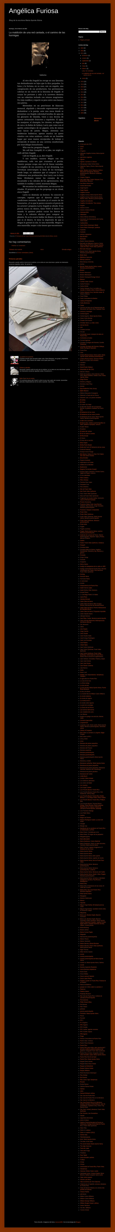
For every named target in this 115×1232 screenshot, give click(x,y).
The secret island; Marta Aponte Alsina (91, 1144)
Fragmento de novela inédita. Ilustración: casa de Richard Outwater (92, 498)
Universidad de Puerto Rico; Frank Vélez (92, 1166)
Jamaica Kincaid (85, 599)
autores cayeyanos (85, 234)
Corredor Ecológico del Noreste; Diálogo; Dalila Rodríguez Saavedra (92, 347)
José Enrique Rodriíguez (87, 638)
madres (82, 815)
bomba (82, 264)
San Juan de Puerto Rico (87, 1095)
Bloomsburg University (86, 262)
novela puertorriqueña (86, 956)
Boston (82, 270)
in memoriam (84, 581)
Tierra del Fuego (85, 1150)
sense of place (84, 1120)
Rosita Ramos (84, 1084)
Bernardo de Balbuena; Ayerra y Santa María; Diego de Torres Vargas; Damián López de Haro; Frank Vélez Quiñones (91, 245)
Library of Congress (86, 730)
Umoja (82, 1162)
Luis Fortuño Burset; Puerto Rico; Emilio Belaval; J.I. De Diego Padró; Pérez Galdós (93, 796)
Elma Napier (83, 443)
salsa (81, 1091)
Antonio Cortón (84, 207)
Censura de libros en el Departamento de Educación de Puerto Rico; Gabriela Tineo (92, 308)
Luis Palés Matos (85, 813)
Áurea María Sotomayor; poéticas (90, 227)
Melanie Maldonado (86, 898)
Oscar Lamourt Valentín (87, 976)
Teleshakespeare (85, 1137)
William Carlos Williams (87, 1198)
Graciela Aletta (84, 547)
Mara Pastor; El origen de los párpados (91, 834)
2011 (82, 105)
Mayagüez (83, 896)
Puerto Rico (83, 1045)
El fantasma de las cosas (22, 236)
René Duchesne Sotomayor (88, 1073)
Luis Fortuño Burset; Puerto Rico (89, 790)
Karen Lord (83, 672)
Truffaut (82, 1159)
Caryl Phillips (84, 296)
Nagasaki (83, 934)
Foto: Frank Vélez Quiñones (88, 493)
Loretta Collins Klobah (86, 778)
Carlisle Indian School (86, 281)
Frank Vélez (83, 512)
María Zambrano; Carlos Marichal (90, 841)
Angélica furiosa (85, 192)
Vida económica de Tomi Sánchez (90, 1182)
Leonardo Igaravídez (86, 720)
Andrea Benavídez (85, 185)
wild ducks (83, 1194)
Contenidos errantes (86, 338)
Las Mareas (83, 714)
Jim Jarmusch (84, 624)
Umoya (82, 1164)
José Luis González (86, 640)
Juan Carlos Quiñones (86, 647)
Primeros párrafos (15, 259)
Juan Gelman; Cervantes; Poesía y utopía (92, 659)
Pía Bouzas (83, 1004)
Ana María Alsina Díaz (86, 183)
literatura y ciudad (85, 761)
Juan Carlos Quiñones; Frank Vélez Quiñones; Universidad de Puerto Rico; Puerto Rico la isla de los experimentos (91, 655)
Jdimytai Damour (85, 616)
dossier (82, 386)
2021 (82, 53)
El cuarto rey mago (85, 404)
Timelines (83, 1153)
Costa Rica (83, 350)
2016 (82, 92)
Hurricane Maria (85, 579)
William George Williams (87, 1201)
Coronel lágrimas (85, 340)
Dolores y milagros (85, 382)
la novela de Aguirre (86, 698)
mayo (84, 66)
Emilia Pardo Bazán (86, 445)
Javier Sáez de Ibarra (86, 601)
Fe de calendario (85, 475)
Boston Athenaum (85, 272)
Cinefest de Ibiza (85, 329)
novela (55, 236)
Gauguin (82, 545)
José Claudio (84, 633)
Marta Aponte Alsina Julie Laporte (90, 856)
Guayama (83, 562)
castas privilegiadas (86, 301)
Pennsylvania (84, 1000)
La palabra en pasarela (26, 357)
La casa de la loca (85, 681)
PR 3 (81, 1020)
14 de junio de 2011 (86, 144)
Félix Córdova (84, 477)
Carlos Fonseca (84, 284)
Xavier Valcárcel (85, 1205)
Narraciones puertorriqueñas (88, 936)
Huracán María (84, 576)
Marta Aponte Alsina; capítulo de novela (92, 858)
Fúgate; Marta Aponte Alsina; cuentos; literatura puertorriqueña (91, 532)
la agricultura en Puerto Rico (88, 678)
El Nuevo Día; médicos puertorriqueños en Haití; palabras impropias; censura (92, 423)
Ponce (82, 1016)
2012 (82, 102)
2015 (82, 94)
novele (82, 965)
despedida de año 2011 (87, 369)
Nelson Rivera (84, 939)
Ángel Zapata (84, 190)
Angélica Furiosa (33, 10)
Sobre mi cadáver (85, 1130)
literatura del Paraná (86, 748)
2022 (82, 50)
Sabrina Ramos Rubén (87, 1086)
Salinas (82, 1089)
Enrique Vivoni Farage (86, 452)
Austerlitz (83, 230)
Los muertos (83, 785)
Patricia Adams (84, 991)
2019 (82, 84)
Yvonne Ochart (84, 1210)
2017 (82, 89)
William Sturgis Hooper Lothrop (89, 1203)
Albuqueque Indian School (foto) (89, 164)
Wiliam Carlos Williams (87, 1196)
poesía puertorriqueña (86, 1011)
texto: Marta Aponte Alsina (88, 1139)
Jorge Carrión (84, 631)
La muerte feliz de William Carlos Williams (92, 694)
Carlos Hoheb (84, 286)
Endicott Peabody (85, 449)
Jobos (82, 626)
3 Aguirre (82, 151)
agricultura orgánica (86, 157)
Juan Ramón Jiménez (86, 665)
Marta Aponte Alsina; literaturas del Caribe (92, 872)
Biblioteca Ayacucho (86, 257)
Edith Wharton (84, 391)
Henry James (84, 564)
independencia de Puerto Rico (89, 585)
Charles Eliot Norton (86, 320)
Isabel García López (86, 588)
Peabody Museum (85, 994)
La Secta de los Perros (87, 707)
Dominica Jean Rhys (86, 384)
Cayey (82, 305)
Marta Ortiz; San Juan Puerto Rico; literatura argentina (90, 890)
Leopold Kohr (84, 722)
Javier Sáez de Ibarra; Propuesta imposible (92, 611)
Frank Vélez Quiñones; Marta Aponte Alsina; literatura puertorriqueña (91, 517)
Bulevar (82, 279)
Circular (82, 332)
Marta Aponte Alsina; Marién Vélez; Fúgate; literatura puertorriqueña (93, 875)
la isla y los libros (85, 691)
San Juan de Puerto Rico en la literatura (92, 1098)
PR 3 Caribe (83, 1027)
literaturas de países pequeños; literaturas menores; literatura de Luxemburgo (92, 768)
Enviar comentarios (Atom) (25, 252)
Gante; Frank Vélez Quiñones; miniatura (92, 543)
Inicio (42, 249)
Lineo (81, 741)
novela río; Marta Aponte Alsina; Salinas (92, 962)
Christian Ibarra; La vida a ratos (89, 323)
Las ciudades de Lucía (86, 712)
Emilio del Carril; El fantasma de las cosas (92, 447)
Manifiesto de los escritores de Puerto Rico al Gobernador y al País (92, 829)
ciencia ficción (84, 325)
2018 (82, 87)
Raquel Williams (85, 1070)
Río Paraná (83, 1077)
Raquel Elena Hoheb (86, 1061)
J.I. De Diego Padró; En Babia (89, 594)
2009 (82, 110)
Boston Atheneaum (85, 275)
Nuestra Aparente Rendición (88, 967)
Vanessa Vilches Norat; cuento (89, 1171)
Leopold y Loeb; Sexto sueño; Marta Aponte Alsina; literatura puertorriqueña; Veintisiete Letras (93, 726)
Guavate (82, 559)
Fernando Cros (84, 484)
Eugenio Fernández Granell (88, 469)
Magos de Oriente (85, 817)
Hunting (82, 574)
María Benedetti (85, 839)
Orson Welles (84, 974)
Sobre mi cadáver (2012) (87, 1132)
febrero (84, 68)
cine (81, 327)
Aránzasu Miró (84, 212)
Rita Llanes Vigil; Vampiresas (88, 1079)
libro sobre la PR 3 (85, 736)
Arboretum (83, 214)
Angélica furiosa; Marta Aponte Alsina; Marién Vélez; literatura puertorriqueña (91, 197)
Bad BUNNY (84, 236)
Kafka (82, 670)
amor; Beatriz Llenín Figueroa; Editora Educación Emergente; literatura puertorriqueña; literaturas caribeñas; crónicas (91, 172)
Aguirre (82, 159)
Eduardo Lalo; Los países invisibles (90, 397)
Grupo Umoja (84, 557)
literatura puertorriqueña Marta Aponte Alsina (41, 236)
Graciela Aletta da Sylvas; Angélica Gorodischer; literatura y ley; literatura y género (91, 551)
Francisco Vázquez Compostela (89, 510)
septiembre (85, 61)
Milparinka (83, 913)
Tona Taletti (83, 1155)
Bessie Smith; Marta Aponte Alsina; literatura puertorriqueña (90, 252)
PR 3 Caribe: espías (86, 1031)
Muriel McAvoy (84, 927)
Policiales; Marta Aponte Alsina (89, 1013)
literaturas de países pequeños (89, 765)
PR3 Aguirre (83, 1034)
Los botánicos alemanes (87, 780)
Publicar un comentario (18, 245)
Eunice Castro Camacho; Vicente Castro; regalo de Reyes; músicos (92, 472)
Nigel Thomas (84, 949)
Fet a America (84, 487)
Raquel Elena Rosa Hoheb (88, 1064)
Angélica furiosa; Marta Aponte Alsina (91, 195)
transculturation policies (87, 1157)
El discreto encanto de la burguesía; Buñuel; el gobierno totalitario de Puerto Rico (92, 408)
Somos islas (83, 1134)
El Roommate (84, 436)
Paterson (82, 989)
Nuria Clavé (83, 971)
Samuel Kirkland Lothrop (87, 1093)
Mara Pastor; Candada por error (89, 832)
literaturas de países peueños (89, 771)
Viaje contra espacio (86, 1177)
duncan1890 (59, 1222)
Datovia (82, 365)
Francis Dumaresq (85, 502)
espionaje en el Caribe (86, 462)
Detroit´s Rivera (84, 372)
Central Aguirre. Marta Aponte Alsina (91, 316)
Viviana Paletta (84, 1192)
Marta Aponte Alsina (86, 853)
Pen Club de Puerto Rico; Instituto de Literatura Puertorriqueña (91, 996)
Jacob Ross (83, 597)
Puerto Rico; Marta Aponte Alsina (90, 1059)
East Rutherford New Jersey (88, 388)
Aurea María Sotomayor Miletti (89, 225)
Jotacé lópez (84, 645)
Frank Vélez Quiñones (86, 514)
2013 (82, 100)
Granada (82, 555)
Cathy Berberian (85, 303)
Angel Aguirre (84, 188)
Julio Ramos (83, 668)
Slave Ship (83, 1128)
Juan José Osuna (85, 663)
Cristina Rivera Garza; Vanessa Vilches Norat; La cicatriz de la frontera (91, 359)
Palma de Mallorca (85, 984)
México (82, 900)
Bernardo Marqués (85, 249)
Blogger (78, 1222)
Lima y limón (84, 739)
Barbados (83, 239)
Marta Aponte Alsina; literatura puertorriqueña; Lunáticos (89, 868)
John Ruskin (83, 629)
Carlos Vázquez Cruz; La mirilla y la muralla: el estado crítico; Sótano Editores (92, 289)
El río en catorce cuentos (87, 433)
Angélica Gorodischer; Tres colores (90, 203)
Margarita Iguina (85, 836)
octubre (84, 58)
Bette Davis (83, 255)
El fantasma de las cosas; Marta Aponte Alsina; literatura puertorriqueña (92, 417)
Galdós (82, 540)
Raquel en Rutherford (86, 1066)
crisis (81, 352)
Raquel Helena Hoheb (86, 1068)
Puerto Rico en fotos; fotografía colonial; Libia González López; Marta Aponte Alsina (92, 1053)
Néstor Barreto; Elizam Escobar (89, 943)
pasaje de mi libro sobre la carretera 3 (91, 987)
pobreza (82, 1009)
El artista (82, 400)
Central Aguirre (84, 313)
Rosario (82, 1082)
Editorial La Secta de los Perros (89, 395)
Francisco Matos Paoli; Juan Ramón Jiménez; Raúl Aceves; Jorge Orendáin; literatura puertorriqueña (92, 505)
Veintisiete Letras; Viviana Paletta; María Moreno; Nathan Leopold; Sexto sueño (92, 1174)
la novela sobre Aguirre (87, 703)
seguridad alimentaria (86, 1118)
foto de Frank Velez (86, 489)
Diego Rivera (84, 379)
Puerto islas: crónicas (86, 1041)
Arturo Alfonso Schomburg (88, 217)
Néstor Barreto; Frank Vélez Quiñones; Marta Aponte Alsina (91, 946)
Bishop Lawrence (85, 259)
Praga (82, 1036)
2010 (82, 107)
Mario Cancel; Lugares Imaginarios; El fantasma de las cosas (91, 848)
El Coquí (82, 402)
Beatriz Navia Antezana (87, 241)
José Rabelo (84, 642)
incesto (82, 583)
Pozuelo (82, 1018)
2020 (82, 81)
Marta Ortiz (83, 883)
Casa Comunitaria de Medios (88, 298)
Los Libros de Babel (86, 783)
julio (83, 63)
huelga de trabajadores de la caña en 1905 (92, 566)
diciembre (85, 55)
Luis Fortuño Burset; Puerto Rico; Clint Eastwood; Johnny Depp (91, 792)
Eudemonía (83, 467)
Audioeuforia (84, 223)
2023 (82, 48)
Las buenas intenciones (87, 709)
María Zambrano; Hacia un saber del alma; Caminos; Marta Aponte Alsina (92, 844)
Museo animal (84, 930)
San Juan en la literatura (87, 1100)
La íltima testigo (84, 683)
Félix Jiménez (84, 480)
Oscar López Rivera (86, 978)
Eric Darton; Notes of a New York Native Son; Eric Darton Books (92, 454)
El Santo (82, 438)
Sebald (82, 1115)
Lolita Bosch (83, 776)
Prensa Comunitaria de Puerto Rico (90, 1038)
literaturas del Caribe (86, 774)
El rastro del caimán (86, 431)
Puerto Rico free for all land (88, 1057)
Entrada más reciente (15, 249)
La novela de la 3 (85, 700)
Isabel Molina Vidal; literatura (88, 590)
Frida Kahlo (83, 524)
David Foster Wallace (86, 367)
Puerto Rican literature (86, 1043)
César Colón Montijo (86, 318)
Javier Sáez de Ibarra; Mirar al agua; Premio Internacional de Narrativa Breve (92, 604)
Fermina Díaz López (86, 482)
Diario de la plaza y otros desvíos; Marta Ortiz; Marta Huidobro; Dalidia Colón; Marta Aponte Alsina (93, 375)
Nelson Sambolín (85, 941)
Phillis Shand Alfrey (86, 1002)
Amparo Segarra (85, 177)
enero (84, 78)
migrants (82, 902)
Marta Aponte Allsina (86, 851)
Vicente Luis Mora (85, 1179)
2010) (82, 146)
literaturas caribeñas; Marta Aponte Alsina (92, 763)
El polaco (83, 429)
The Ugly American (85, 1146)
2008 (82, 113)
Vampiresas (83, 1169)
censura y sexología (86, 311)
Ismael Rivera (84, 592)
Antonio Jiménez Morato (87, 210)
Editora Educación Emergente (89, 393)
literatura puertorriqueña (87, 755)
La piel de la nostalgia (86, 705)
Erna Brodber (84, 458)
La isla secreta (84, 685)
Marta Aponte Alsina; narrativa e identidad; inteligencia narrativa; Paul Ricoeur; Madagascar (92, 879)
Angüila (82, 205)
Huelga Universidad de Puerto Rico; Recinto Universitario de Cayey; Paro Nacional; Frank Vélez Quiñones (93, 570)
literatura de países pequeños (89, 743)
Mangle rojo (83, 826)
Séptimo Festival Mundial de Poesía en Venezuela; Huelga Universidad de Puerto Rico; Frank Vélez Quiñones (92, 1124)
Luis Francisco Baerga (86, 811)
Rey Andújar (83, 1075)
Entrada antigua (66, 249)
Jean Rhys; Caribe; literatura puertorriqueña (93, 618)
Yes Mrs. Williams (85, 1207)
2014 (82, 97)
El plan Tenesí (84, 427)
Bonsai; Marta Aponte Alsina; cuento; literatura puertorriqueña (91, 267)
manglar (82, 823)
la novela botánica (85, 696)
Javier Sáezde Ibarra (86, 614)
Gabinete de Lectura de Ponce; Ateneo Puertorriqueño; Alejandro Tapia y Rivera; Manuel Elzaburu (92, 536)
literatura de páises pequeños (89, 745)
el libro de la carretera (86, 420)
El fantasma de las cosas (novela (90, 414)
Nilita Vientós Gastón (86, 952)
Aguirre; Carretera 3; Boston (88, 161)
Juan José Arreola (85, 661)
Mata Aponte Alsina (86, 893)
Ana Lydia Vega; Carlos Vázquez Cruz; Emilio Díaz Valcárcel (91, 180)
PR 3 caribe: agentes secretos (89, 1029)
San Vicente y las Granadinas (89, 1113)
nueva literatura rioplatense (88, 969)
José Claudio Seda (85, 636)
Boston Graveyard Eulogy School (90, 277)
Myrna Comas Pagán (86, 932)
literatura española (85, 750)
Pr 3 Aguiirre (83, 1022)
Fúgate (82, 526)
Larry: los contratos (87, 71)
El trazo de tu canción (86, 440)
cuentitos (82, 362)
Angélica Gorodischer (86, 201)
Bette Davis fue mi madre (27, 378)
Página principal (85, 40)
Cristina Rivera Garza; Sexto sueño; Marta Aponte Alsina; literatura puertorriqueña (92, 355)
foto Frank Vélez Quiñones (88, 491)
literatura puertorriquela (87, 752)
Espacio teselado (85, 460)
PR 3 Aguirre (84, 1025)
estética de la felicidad (86, 464)
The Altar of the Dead (86, 1141)
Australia (82, 232)
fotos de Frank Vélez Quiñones (89, 496)
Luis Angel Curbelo (85, 787)
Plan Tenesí (83, 1006)
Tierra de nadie (84, 1148)
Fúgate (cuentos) (85, 529)
